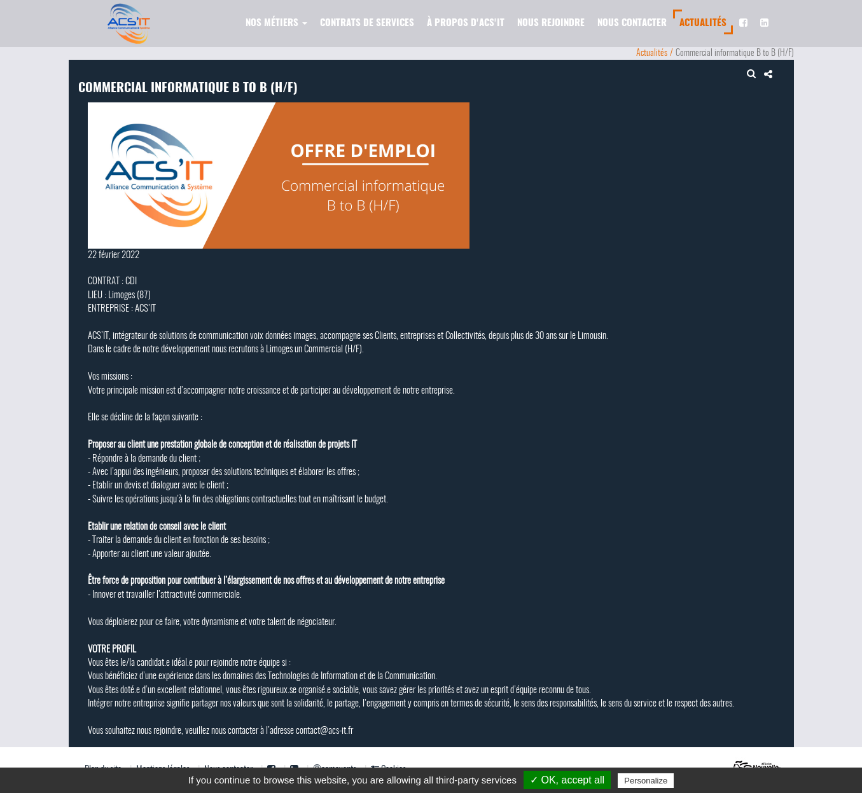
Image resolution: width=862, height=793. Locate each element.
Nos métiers (276, 23)
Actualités (702, 23)
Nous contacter (632, 23)
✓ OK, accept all (567, 780)
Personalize (645, 780)
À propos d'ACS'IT (465, 23)
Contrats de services (367, 23)
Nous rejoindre (551, 23)
